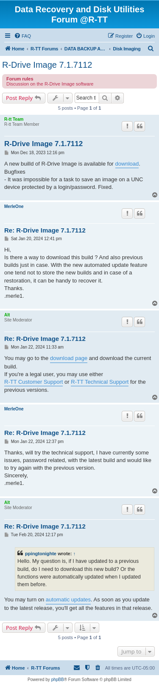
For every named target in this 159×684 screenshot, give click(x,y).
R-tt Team (13, 119)
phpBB (57, 679)
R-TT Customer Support (33, 382)
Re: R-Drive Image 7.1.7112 (45, 230)
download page (68, 358)
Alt (7, 315)
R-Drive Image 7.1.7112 (47, 64)
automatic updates (68, 599)
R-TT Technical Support (99, 382)
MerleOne (14, 206)
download (127, 164)
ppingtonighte (40, 553)
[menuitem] (22, 36)
